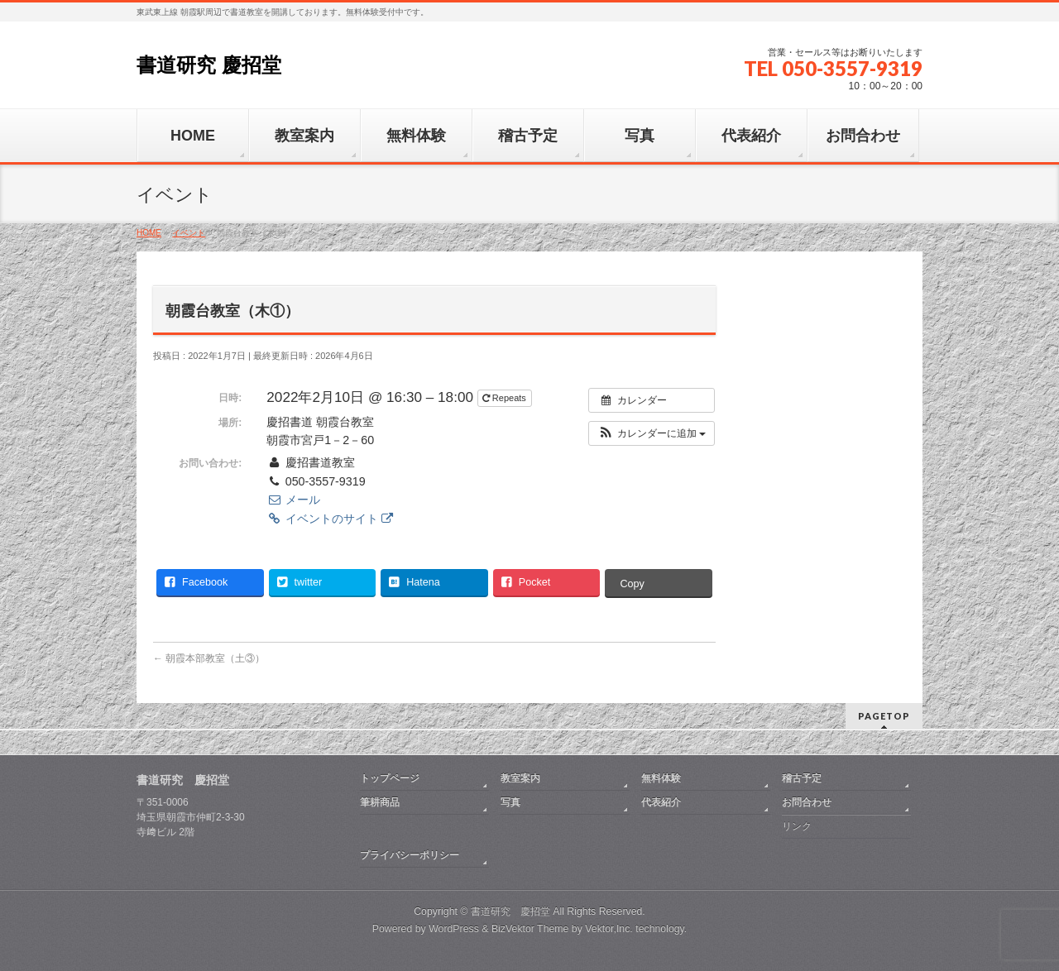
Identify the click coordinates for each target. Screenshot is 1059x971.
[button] (651, 433)
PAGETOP (884, 715)
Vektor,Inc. (609, 929)
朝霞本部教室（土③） (209, 658)
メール (292, 499)
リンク (797, 826)
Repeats (505, 398)
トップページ (389, 778)
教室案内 (520, 778)
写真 (510, 802)
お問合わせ (806, 802)
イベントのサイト (329, 518)
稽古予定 (802, 778)
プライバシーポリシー (409, 855)
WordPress (454, 929)
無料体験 (661, 778)
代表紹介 (661, 802)
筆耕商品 (380, 802)
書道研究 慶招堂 (209, 65)
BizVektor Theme (530, 929)
